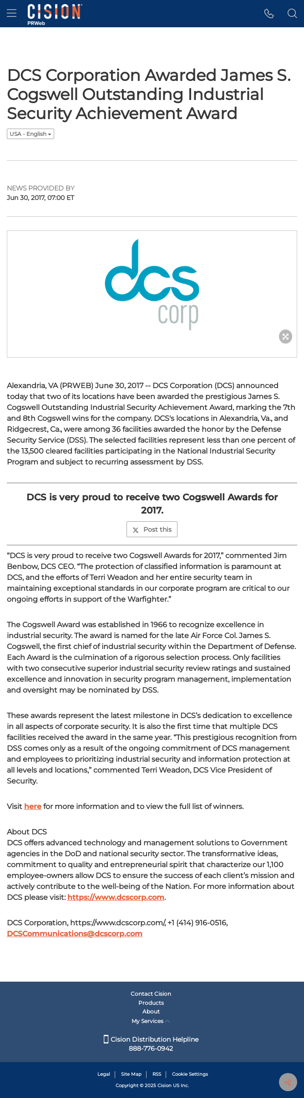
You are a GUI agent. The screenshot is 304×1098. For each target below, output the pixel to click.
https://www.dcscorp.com (115, 897)
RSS (156, 1074)
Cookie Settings (190, 1074)
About (151, 1011)
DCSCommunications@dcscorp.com (74, 933)
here (32, 806)
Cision (164, 1085)
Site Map (131, 1074)
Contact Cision (151, 993)
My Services (151, 1021)
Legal (103, 1074)
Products (151, 1002)
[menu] (11, 13)
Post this (152, 529)
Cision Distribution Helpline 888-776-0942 (151, 1044)
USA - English (30, 133)
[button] (269, 13)
